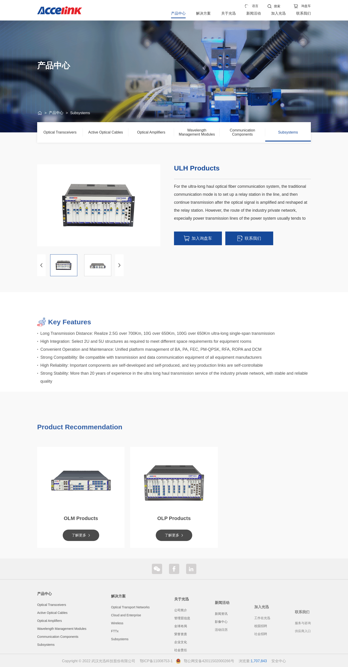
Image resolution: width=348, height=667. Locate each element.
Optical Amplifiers (151, 132)
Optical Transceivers (60, 132)
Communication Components (242, 132)
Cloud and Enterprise (126, 649)
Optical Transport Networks (130, 641)
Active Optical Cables (105, 132)
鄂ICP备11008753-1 (156, 661)
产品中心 (178, 13)
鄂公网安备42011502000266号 (209, 661)
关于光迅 (228, 13)
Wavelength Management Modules (197, 132)
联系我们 (303, 13)
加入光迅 (278, 13)
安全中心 (278, 661)
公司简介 (180, 648)
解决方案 (203, 13)
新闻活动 (253, 13)
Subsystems (80, 113)
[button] (119, 265)
